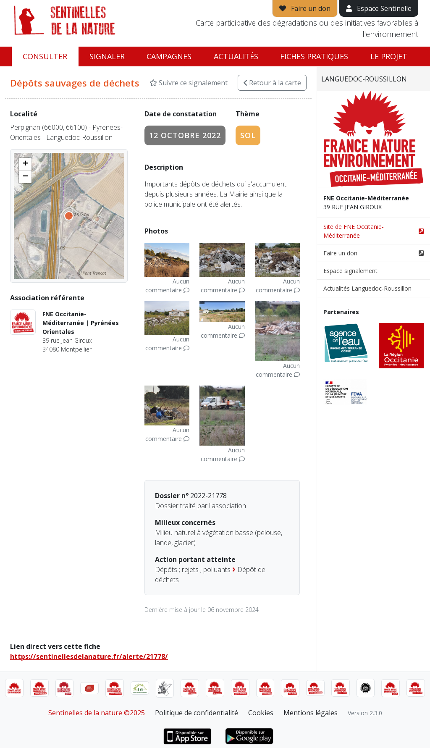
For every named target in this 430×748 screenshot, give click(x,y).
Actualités (236, 56)
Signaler (107, 56)
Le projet (388, 56)
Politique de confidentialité (196, 712)
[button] (25, 164)
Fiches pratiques (314, 56)
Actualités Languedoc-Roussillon (367, 288)
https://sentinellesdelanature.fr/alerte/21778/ (89, 656)
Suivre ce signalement (188, 82)
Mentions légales (310, 712)
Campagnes (169, 56)
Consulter (45, 56)
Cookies (260, 712)
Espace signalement (350, 271)
